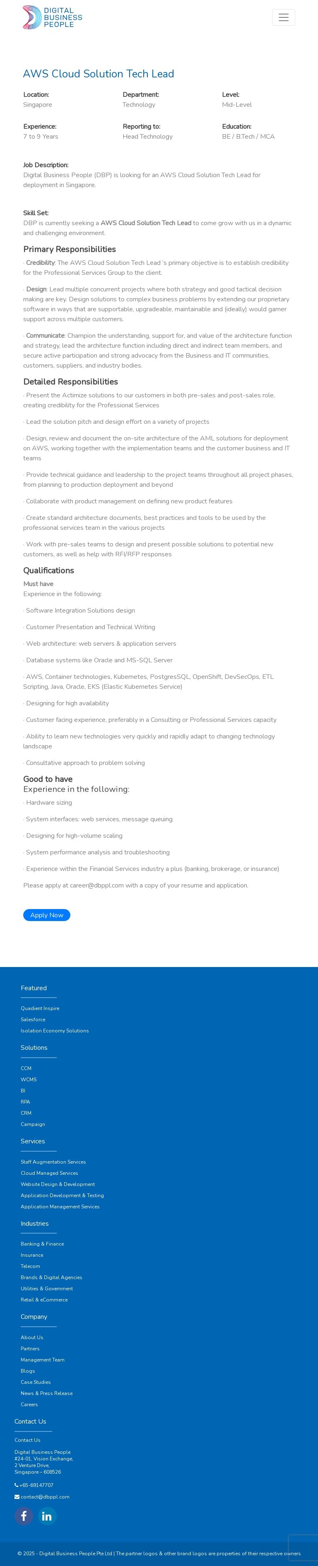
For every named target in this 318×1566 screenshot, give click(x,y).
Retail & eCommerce (44, 1300)
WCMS (28, 1079)
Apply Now (46, 915)
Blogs (28, 1371)
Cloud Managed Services (49, 1173)
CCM (26, 1068)
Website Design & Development (58, 1184)
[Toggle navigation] (283, 17)
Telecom (30, 1266)
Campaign (33, 1124)
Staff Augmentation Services (53, 1162)
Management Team (43, 1360)
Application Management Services (60, 1206)
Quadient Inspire (40, 1008)
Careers (29, 1404)
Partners (30, 1348)
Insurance (32, 1255)
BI (23, 1090)
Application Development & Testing (62, 1195)
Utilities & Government (47, 1288)
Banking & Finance (42, 1244)
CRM (26, 1113)
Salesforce (33, 1019)
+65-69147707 (36, 1485)
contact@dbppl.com (45, 1497)
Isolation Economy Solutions (55, 1030)
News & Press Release (46, 1393)
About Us (32, 1337)
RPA (25, 1102)
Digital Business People (42, 1452)
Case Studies (36, 1382)
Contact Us (27, 1440)
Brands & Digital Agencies (51, 1277)
